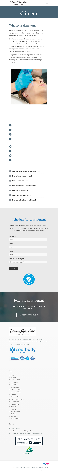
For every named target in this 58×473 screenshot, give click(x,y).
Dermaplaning (15, 387)
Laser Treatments (16, 389)
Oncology (13, 394)
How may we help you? (16, 259)
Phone (11, 244)
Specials (13, 416)
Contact (13, 414)
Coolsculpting (15, 401)
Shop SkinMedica (16, 411)
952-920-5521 (16, 419)
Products (13, 409)
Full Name (12, 236)
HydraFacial (14, 382)
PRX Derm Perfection (17, 399)
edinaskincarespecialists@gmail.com (23, 431)
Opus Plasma (15, 404)
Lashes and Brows (16, 392)
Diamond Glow (15, 397)
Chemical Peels (15, 379)
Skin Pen (13, 384)
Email (11, 251)
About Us (13, 406)
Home (12, 375)
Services (13, 377)
